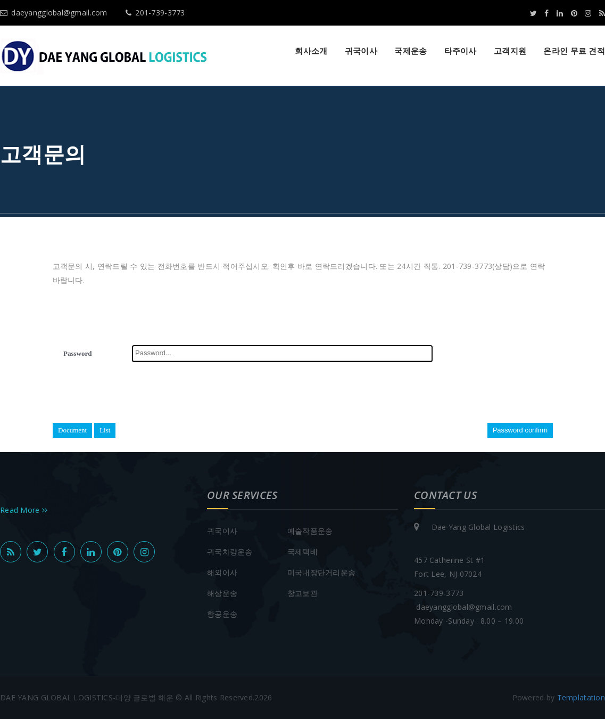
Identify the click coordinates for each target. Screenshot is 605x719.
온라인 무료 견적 (574, 50)
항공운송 (222, 614)
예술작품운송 (310, 531)
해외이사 (222, 572)
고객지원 (510, 50)
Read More (23, 510)
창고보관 (302, 593)
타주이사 (460, 50)
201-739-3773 (155, 12)
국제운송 (410, 50)
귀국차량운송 (230, 551)
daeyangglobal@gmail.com (53, 12)
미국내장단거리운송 (321, 572)
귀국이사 (361, 50)
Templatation (581, 697)
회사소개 (311, 50)
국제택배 (302, 551)
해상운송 (222, 593)
